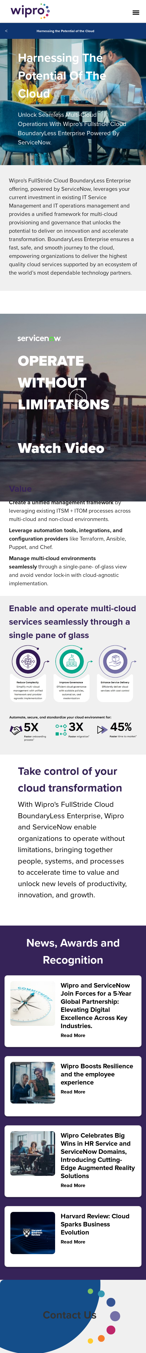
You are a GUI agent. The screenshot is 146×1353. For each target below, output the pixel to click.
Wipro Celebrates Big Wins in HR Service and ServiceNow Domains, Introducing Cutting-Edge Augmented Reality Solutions (98, 1155)
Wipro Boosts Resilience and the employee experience (97, 1074)
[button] (78, 391)
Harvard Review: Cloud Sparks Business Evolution (95, 1224)
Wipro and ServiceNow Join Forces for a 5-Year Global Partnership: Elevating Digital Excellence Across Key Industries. (96, 1005)
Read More (73, 1241)
